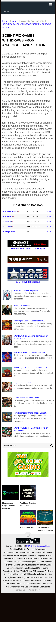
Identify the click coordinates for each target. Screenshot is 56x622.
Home (4, 21)
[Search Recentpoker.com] (28, 445)
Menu (6, 11)
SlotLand (7, 226)
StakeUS (7, 221)
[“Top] (28, 535)
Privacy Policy (34, 590)
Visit (49, 211)
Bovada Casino (9, 211)
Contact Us (20, 590)
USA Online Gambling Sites (38, 546)
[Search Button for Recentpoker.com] (51, 445)
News (14, 21)
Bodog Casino (9, 232)
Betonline (7, 216)
